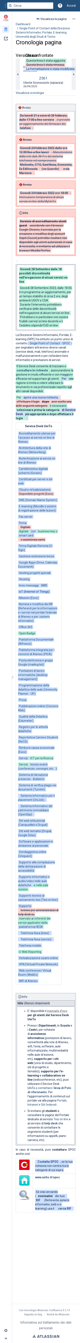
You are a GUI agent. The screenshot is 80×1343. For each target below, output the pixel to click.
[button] (60, 5)
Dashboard (23, 24)
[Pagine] (5, 29)
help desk (51, 1123)
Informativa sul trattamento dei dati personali (45, 1325)
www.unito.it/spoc (47, 1177)
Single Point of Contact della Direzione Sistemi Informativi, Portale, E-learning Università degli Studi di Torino (43, 32)
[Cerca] (10, 5)
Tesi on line (61, 1119)
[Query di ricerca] (30, 5)
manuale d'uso (57, 1011)
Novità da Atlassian (58, 1314)
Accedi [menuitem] (71, 5)
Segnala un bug (33, 1314)
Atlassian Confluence (49, 1310)
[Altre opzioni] (74, 19)
